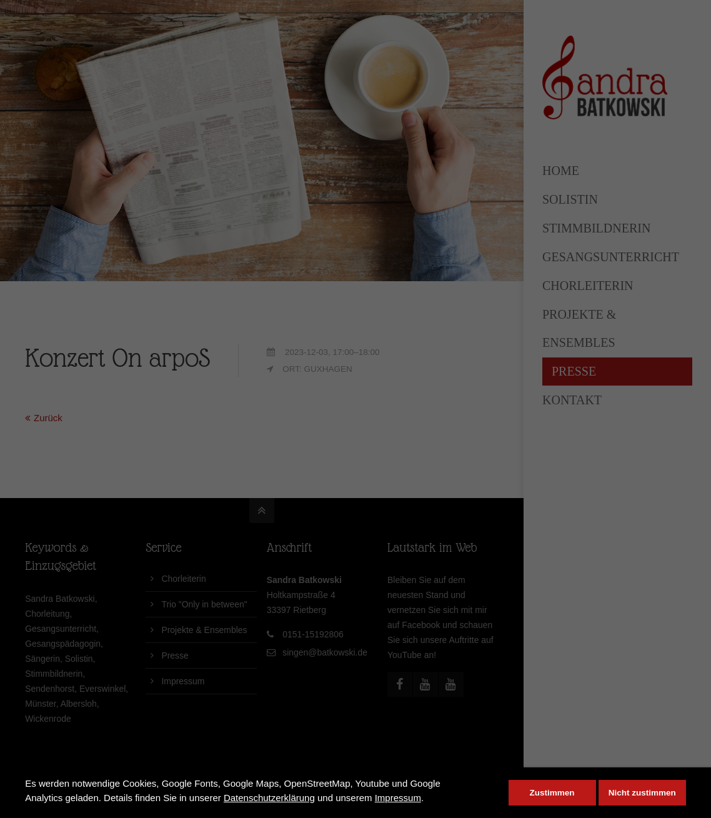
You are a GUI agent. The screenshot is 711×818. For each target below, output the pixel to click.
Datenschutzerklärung (269, 797)
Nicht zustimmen (642, 792)
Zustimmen (552, 792)
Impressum (398, 797)
